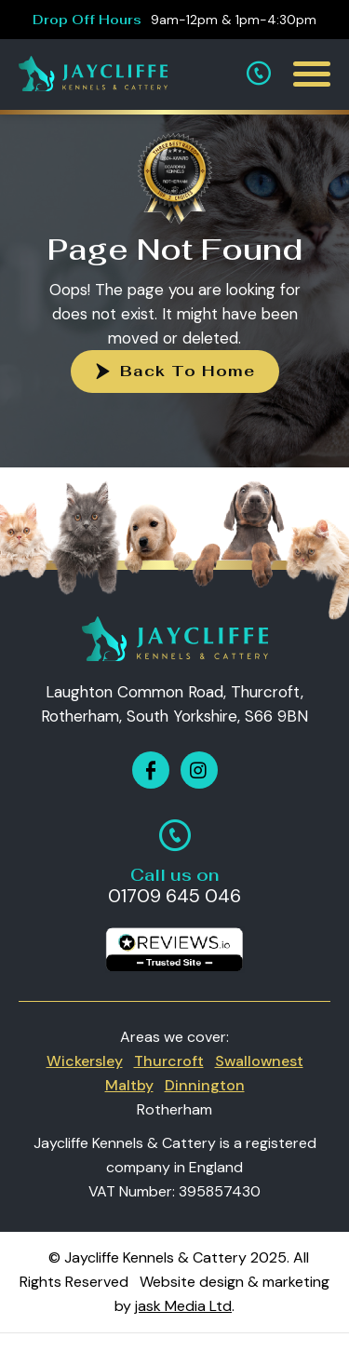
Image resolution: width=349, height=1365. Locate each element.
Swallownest (259, 1061)
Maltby (129, 1085)
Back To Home (187, 371)
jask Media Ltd (183, 1306)
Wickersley (85, 1061)
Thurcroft (169, 1061)
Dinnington (205, 1085)
